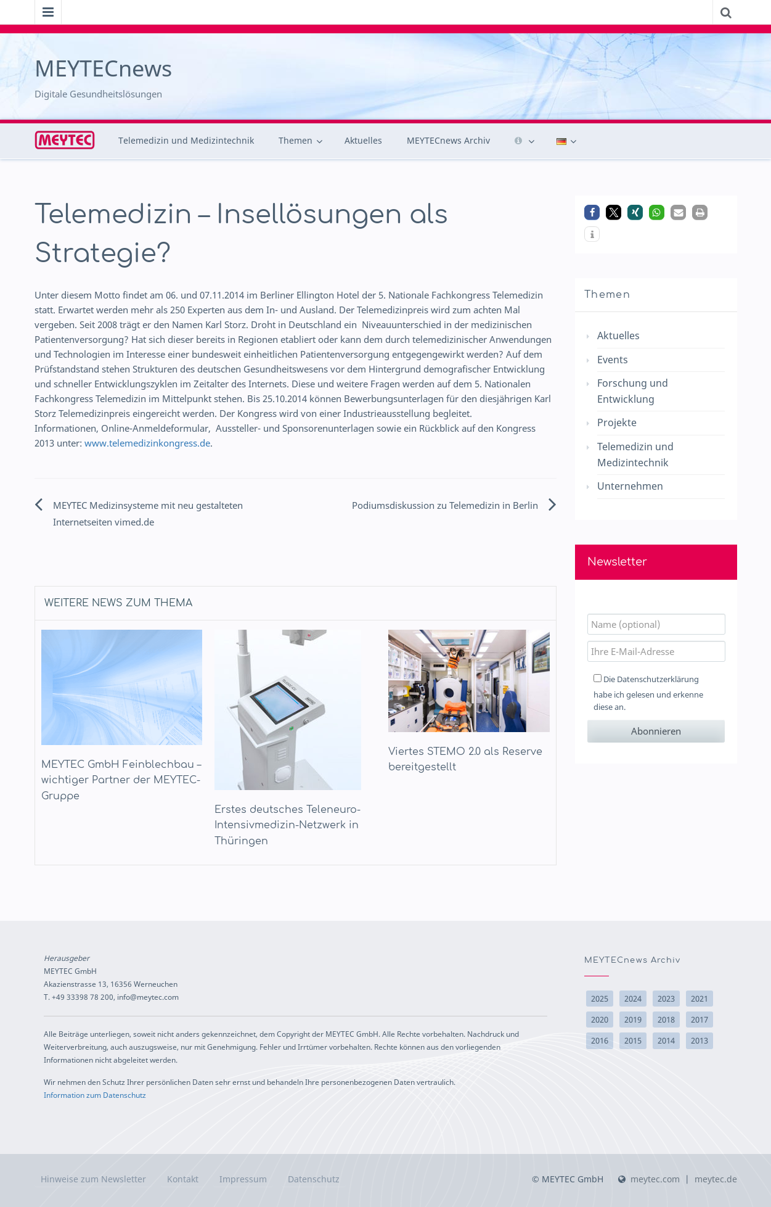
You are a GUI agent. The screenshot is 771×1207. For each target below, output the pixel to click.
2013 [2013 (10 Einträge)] (699, 1040)
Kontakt (182, 1179)
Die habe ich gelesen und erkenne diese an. (648, 693)
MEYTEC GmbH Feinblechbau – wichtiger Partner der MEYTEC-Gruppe (121, 780)
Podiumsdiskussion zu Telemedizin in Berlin (445, 505)
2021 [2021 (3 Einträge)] (699, 998)
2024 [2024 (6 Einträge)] (633, 998)
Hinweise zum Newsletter (93, 1179)
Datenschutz (314, 1179)
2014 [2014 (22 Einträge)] (666, 1040)
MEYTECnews (103, 68)
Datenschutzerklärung (658, 679)
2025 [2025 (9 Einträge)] (599, 998)
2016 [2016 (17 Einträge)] (599, 1040)
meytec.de (716, 1179)
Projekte (617, 422)
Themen (295, 140)
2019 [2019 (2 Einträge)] (633, 1019)
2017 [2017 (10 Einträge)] (699, 1019)
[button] (592, 212)
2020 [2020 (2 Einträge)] (599, 1019)
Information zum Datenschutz (95, 1095)
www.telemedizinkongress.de (147, 443)
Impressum (243, 1179)
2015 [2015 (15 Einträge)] (633, 1040)
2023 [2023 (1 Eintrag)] (666, 998)
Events (612, 359)
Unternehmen (630, 486)
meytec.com (655, 1179)
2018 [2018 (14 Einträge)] (666, 1019)
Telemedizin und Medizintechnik (186, 140)
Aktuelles (363, 140)
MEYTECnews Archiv (448, 140)
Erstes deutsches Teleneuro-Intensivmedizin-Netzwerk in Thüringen (287, 825)
